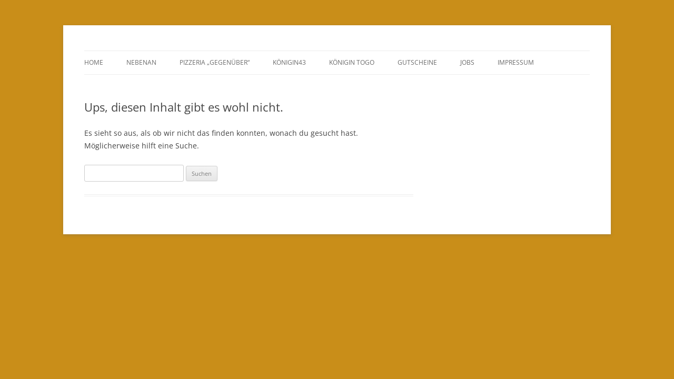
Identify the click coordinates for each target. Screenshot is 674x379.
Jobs (467, 62)
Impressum (516, 62)
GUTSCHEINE (417, 62)
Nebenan (141, 62)
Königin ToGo (351, 62)
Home (93, 62)
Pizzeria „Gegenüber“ (215, 62)
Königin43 (289, 62)
